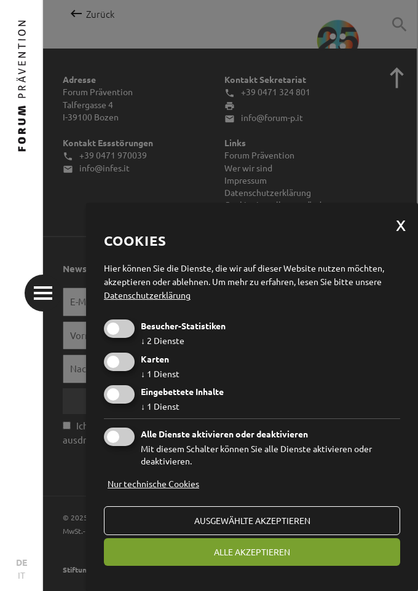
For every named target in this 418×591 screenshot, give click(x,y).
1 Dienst (160, 373)
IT (21, 575)
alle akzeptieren (252, 551)
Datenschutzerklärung (147, 294)
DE (21, 562)
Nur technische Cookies (153, 483)
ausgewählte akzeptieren (252, 520)
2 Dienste (162, 340)
